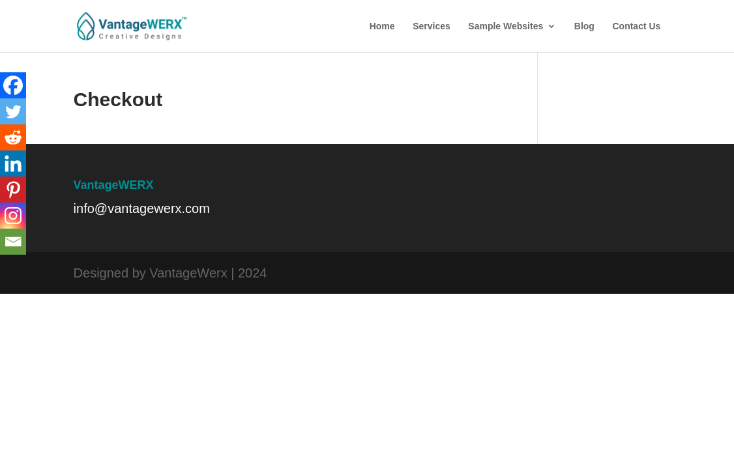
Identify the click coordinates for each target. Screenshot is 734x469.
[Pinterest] (13, 190)
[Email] (13, 242)
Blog (584, 26)
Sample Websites (505, 26)
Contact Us (636, 26)
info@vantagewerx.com (142, 208)
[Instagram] (13, 216)
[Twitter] (13, 111)
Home (382, 26)
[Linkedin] (13, 163)
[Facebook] (13, 85)
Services (431, 26)
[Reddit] (13, 137)
